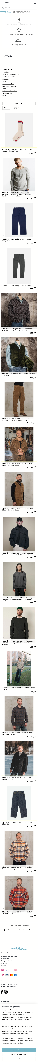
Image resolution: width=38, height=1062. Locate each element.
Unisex (3, 1040)
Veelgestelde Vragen (8, 961)
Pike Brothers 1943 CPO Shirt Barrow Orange (17, 868)
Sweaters (6, 79)
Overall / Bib (8, 84)
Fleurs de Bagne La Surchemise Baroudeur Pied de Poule (17, 330)
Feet (4, 89)
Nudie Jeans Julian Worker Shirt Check (18, 688)
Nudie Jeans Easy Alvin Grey (16, 286)
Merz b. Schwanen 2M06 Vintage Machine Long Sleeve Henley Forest (17, 643)
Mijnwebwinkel (30, 1058)
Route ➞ (4, 1009)
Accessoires (7, 93)
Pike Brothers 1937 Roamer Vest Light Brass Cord (18, 509)
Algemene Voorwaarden (9, 956)
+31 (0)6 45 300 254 (10, 984)
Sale (4, 96)
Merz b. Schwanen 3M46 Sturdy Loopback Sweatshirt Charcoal (17, 599)
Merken (3, 1047)
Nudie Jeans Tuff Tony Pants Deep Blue (16, 240)
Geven (3, 1044)
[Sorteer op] (19, 103)
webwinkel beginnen (10, 1058)
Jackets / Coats (9, 86)
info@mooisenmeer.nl (10, 987)
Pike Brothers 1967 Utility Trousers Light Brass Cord (16, 419)
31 (30, 930)
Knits (4, 81)
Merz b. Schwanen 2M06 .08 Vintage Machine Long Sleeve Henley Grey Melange (16, 194)
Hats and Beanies (9, 91)
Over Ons (4, 963)
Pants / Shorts (8, 77)
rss (32, 1055)
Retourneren (5, 959)
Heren (3, 1038)
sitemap (26, 1055)
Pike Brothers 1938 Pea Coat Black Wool (16, 778)
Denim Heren (7, 70)
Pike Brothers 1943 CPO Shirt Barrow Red (17, 913)
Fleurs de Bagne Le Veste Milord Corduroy (18, 374)
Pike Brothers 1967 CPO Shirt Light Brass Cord (17, 464)
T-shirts (6, 72)
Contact (3, 965)
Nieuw (3, 1033)
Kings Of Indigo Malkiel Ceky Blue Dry (17, 823)
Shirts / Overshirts (10, 74)
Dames (3, 1036)
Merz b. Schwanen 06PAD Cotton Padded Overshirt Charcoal (17, 554)
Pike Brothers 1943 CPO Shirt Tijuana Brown (17, 733)
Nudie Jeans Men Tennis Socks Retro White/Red (17, 150)
